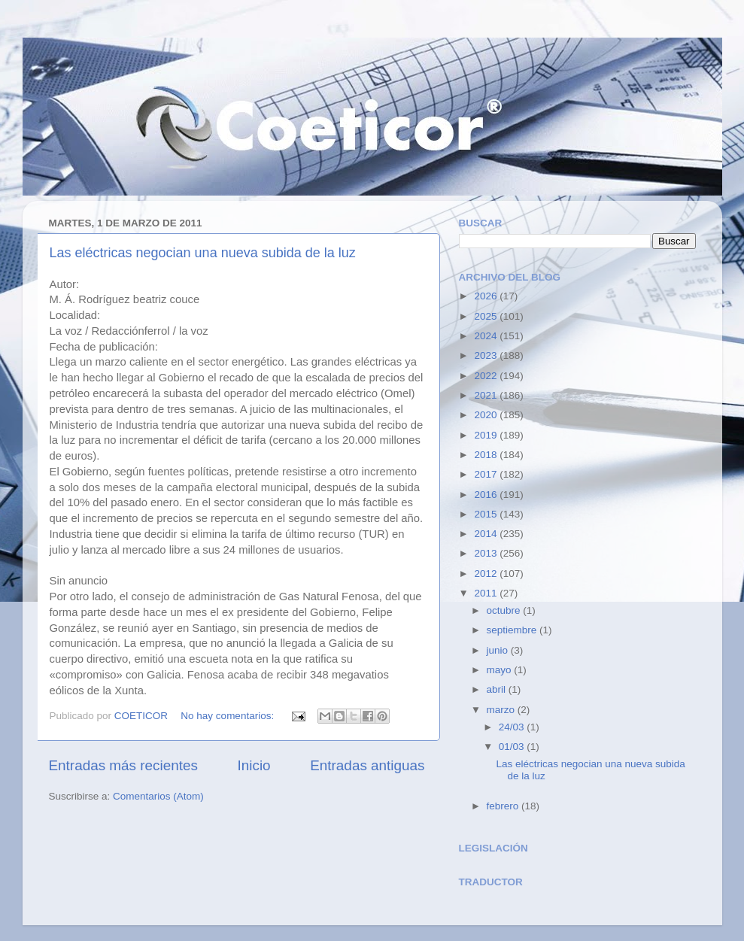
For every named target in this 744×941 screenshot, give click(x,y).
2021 (487, 395)
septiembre (513, 630)
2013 (487, 553)
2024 (487, 335)
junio (499, 650)
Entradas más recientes (123, 765)
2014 (487, 533)
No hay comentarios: (229, 715)
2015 (487, 514)
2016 (487, 494)
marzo (502, 709)
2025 (487, 316)
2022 (487, 375)
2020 (487, 414)
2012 (487, 573)
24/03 (513, 727)
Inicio (254, 765)
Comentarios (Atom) (158, 796)
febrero (504, 806)
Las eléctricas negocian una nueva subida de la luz (203, 252)
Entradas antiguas (367, 765)
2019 (487, 435)
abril (498, 689)
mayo (501, 669)
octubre (505, 610)
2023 (487, 355)
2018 (487, 454)
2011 (487, 593)
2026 (487, 296)
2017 (487, 474)
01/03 (513, 746)
